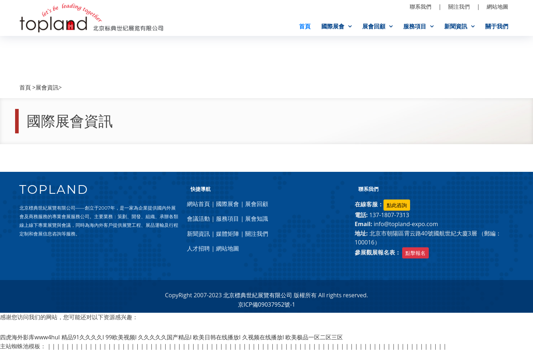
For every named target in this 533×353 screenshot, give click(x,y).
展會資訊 (47, 89)
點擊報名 (415, 254)
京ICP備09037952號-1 (266, 306)
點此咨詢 (397, 206)
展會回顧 (373, 26)
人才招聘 (198, 250)
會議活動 (198, 220)
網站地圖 (227, 250)
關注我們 (256, 235)
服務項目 (414, 26)
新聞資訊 (455, 26)
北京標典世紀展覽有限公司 (257, 297)
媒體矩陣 (227, 235)
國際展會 (332, 26)
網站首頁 (198, 205)
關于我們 (496, 26)
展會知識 (256, 220)
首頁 (305, 26)
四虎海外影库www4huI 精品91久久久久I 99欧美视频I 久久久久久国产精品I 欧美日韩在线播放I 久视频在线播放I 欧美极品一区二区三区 (171, 339)
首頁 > (27, 89)
